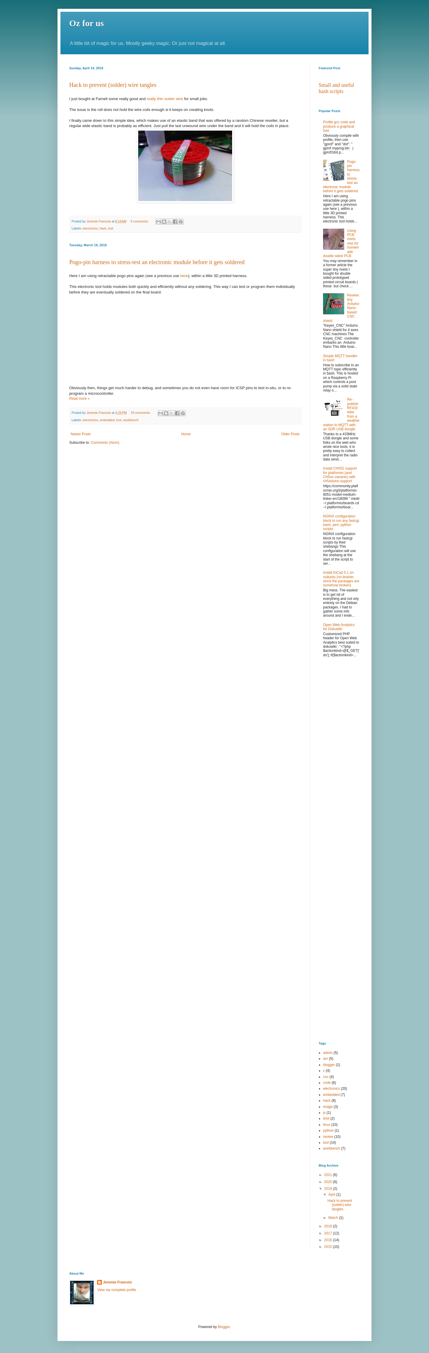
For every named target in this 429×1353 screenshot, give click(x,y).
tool (110, 228)
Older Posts (290, 434)
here (184, 276)
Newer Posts (81, 434)
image (328, 1107)
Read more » (79, 399)
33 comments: (141, 412)
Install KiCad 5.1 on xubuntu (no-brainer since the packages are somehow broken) (341, 579)
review (328, 1137)
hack (102, 228)
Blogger (224, 1327)
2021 (328, 1175)
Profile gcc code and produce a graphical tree (339, 126)
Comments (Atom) (105, 443)
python (328, 1130)
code (327, 1083)
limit (326, 1118)
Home (186, 434)
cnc (326, 1077)
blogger (329, 1065)
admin (328, 1053)
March (333, 1218)
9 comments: (140, 221)
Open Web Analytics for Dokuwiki (339, 627)
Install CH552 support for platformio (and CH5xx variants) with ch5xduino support (340, 474)
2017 (328, 1233)
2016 (328, 1240)
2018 (328, 1226)
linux (326, 1125)
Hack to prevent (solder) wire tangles (112, 85)
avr (325, 1059)
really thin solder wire (165, 99)
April (332, 1194)
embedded (106, 420)
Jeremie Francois (117, 1282)
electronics (90, 228)
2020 (328, 1182)
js (324, 1113)
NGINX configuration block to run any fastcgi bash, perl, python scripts (341, 522)
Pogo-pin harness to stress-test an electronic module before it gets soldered (157, 262)
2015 (328, 1247)
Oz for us (86, 23)
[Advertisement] (339, 757)
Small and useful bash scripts (336, 88)
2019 (328, 1189)
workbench (131, 420)
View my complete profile (116, 1290)
